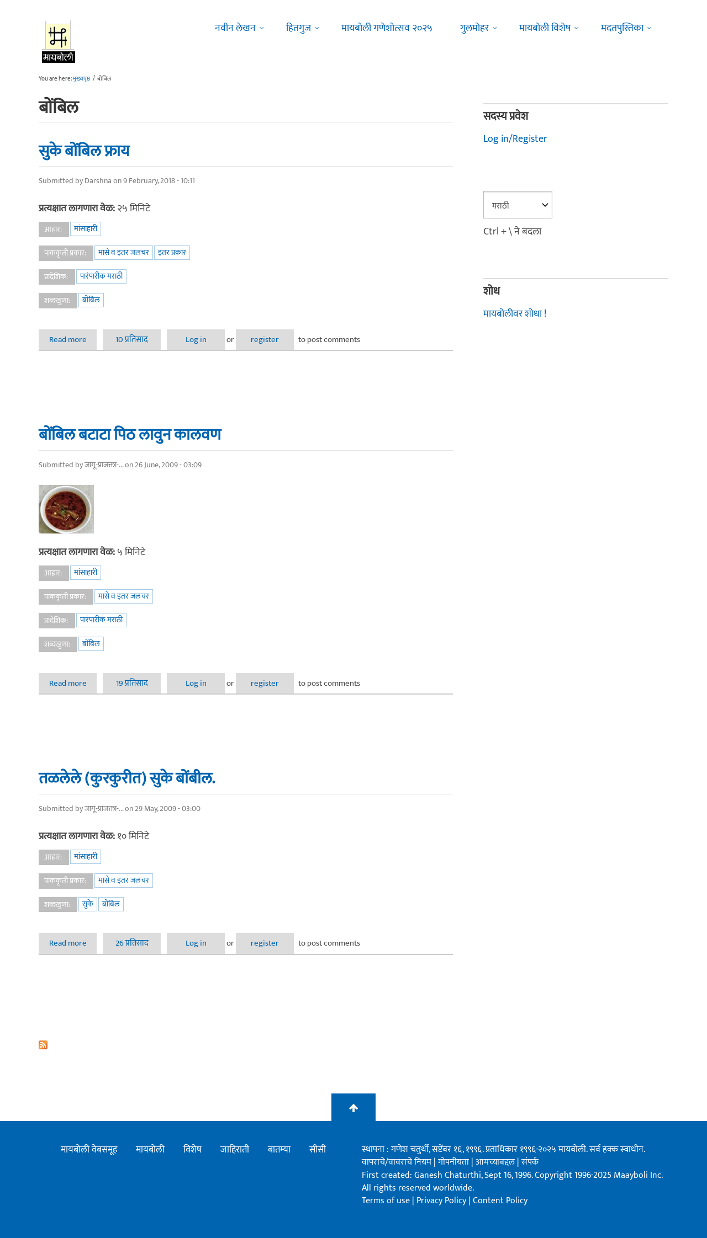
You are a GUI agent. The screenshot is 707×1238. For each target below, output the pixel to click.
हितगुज (298, 28)
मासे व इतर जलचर (123, 252)
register (265, 339)
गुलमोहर (474, 28)
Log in (196, 339)
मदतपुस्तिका (622, 28)
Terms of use (386, 1200)
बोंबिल (91, 300)
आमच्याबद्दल (496, 1162)
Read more (73, 339)
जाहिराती (234, 1149)
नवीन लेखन (235, 28)
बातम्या (279, 1149)
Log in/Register (515, 139)
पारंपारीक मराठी (101, 276)
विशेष (192, 1149)
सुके (87, 904)
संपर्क (530, 1162)
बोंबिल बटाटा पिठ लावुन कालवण (130, 434)
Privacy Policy (442, 1200)
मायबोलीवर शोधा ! (514, 314)
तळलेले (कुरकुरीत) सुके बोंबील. (127, 778)
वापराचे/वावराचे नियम (396, 1162)
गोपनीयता (454, 1162)
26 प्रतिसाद (132, 943)
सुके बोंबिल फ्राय (84, 151)
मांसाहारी (85, 228)
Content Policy (500, 1200)
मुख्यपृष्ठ (81, 79)
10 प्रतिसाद (131, 339)
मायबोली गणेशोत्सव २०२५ (386, 28)
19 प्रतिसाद (132, 683)
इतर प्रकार (172, 252)
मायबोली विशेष (545, 28)
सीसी (317, 1149)
